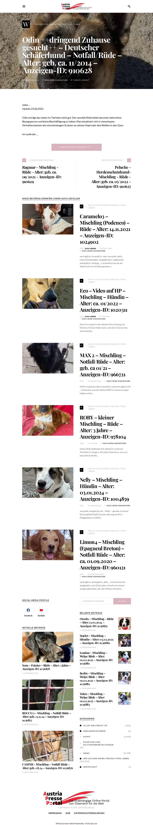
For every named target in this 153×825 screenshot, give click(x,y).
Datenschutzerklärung (89, 813)
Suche (122, 601)
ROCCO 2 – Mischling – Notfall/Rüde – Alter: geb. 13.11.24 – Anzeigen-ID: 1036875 (46, 716)
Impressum (55, 813)
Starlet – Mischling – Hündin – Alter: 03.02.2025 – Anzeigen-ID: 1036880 (96, 639)
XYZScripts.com (91, 823)
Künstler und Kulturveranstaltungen (97, 743)
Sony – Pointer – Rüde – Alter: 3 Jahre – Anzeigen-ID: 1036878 (46, 667)
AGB (67, 813)
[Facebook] (28, 611)
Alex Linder (90, 249)
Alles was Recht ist (94, 725)
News (85, 753)
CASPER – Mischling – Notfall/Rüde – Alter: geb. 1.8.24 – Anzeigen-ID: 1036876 (47, 766)
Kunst (85, 737)
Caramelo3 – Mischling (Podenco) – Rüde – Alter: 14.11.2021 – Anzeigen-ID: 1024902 (105, 229)
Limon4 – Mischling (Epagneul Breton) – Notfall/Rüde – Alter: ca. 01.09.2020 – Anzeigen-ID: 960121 (103, 554)
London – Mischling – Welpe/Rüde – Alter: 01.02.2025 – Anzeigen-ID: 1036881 (96, 658)
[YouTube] (41, 611)
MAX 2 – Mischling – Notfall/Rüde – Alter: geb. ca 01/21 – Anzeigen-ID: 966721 (103, 365)
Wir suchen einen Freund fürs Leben (104, 758)
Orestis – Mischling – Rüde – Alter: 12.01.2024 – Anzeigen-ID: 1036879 (97, 622)
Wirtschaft (88, 767)
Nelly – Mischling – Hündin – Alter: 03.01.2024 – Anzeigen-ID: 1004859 (104, 489)
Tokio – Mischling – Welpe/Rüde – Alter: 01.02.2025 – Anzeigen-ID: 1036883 (96, 699)
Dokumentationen (93, 731)
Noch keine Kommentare (56, 80)
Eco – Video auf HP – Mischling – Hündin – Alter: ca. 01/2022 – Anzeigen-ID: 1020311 (104, 300)
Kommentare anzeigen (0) (74, 147)
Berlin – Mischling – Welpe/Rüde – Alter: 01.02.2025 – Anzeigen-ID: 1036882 (96, 678)
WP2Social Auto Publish (65, 823)
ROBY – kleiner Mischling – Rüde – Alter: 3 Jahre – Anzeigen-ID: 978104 (103, 427)
